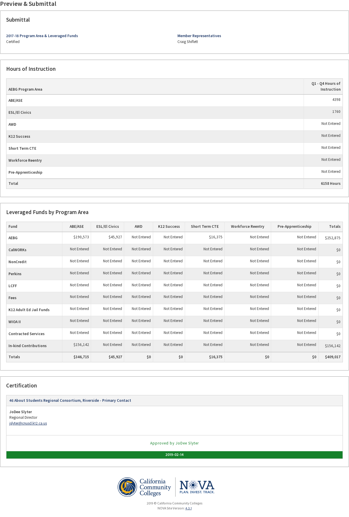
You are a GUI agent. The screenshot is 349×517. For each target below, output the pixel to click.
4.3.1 (188, 508)
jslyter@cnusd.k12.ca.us (28, 423)
